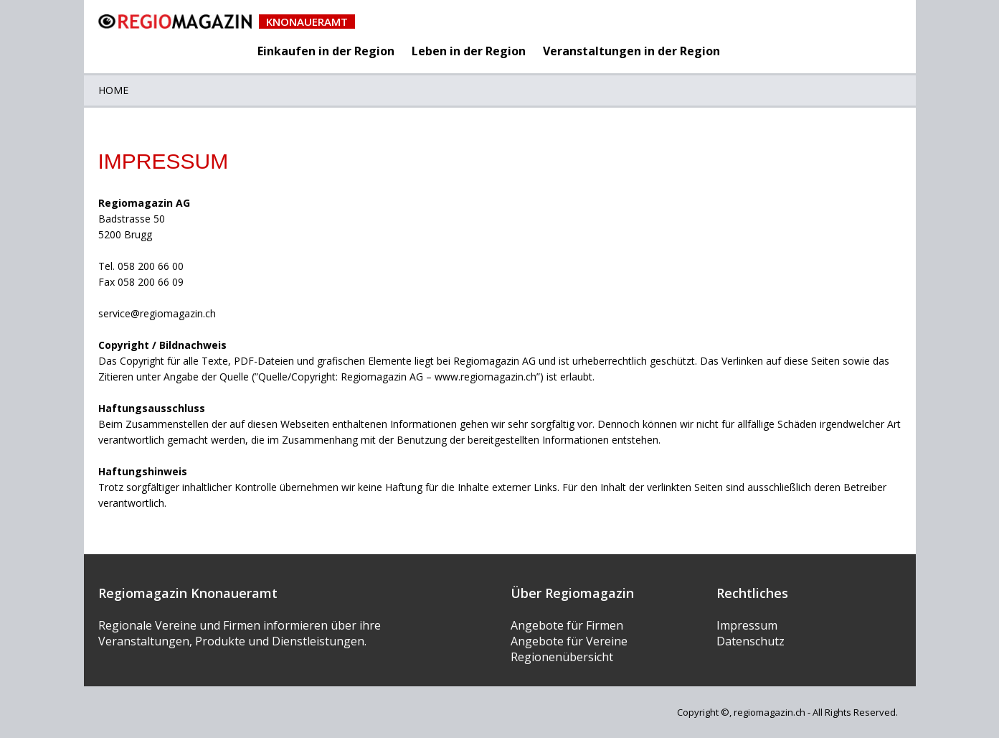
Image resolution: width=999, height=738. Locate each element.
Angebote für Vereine (569, 641)
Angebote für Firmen (567, 625)
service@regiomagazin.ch (157, 313)
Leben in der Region (469, 51)
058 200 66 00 (151, 266)
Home (113, 90)
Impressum (746, 625)
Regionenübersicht (562, 657)
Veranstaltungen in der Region (631, 51)
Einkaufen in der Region (325, 51)
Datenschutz (750, 641)
